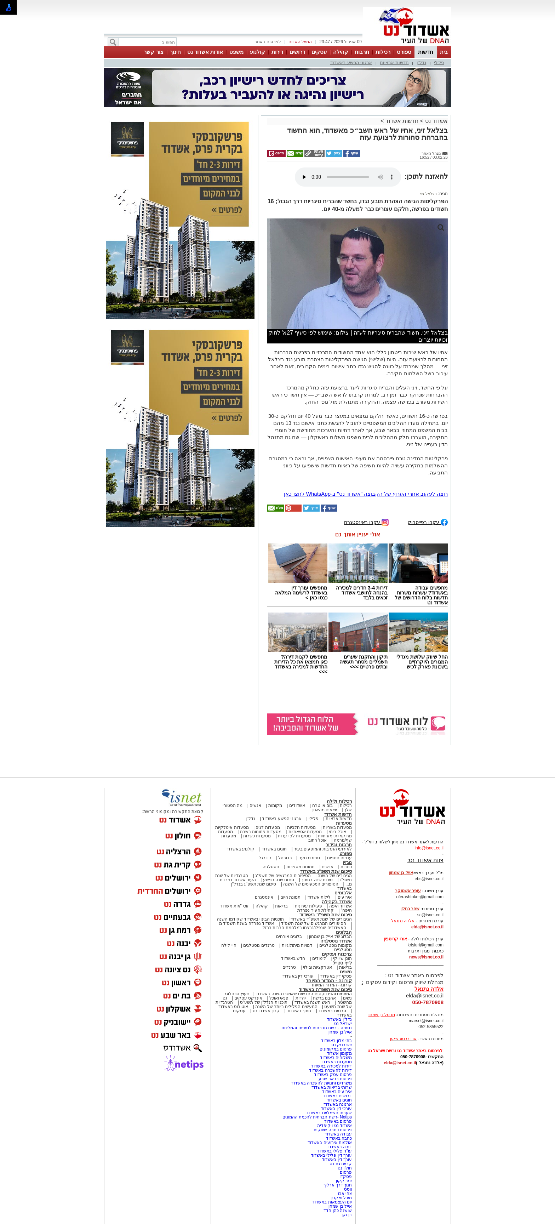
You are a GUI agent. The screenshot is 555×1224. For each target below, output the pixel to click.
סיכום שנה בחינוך (317, 879)
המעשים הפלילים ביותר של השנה (286, 1006)
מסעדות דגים (268, 827)
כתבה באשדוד (338, 1138)
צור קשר (153, 52)
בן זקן (347, 1214)
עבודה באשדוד (337, 1134)
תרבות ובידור (339, 844)
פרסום (345, 1172)
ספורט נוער (309, 857)
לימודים (318, 958)
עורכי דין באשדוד (298, 976)
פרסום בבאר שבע (335, 1078)
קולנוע (257, 52)
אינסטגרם (264, 897)
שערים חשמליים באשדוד (329, 1112)
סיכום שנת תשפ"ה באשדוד (325, 989)
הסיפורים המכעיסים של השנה (310, 884)
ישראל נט (343, 1023)
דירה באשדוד (339, 1146)
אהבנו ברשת (324, 998)
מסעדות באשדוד (336, 1061)
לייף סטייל (342, 963)
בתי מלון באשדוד (336, 1040)
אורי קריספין (395, 938)
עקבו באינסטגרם (366, 522)
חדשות (425, 52)
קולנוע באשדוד (240, 849)
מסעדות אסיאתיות (305, 831)
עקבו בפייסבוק (428, 522)
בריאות (281, 906)
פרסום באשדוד (337, 1121)
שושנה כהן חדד (338, 1210)
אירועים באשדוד (337, 1091)
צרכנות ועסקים (337, 954)
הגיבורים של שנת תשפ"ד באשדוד (321, 919)
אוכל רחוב (317, 840)
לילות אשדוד (319, 897)
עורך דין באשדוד (337, 1159)
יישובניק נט (341, 1044)
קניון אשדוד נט (265, 1010)
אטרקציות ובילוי (317, 967)
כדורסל (285, 857)
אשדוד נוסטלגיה (336, 941)
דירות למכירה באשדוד (331, 1066)
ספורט (404, 52)
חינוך (175, 52)
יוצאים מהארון (324, 809)
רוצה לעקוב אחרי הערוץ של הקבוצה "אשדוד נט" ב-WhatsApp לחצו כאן (366, 494)
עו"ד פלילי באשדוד (334, 1151)
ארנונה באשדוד (338, 1104)
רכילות (383, 52)
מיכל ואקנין (341, 1197)
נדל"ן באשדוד (339, 1019)
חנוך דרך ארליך (338, 1185)
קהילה (340, 52)
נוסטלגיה (271, 866)
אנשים (255, 805)
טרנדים (289, 967)
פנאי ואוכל (278, 998)
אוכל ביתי (337, 831)
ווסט (348, 1189)
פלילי (439, 62)
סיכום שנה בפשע (278, 879)
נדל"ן (422, 62)
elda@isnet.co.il (427, 926)
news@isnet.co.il (426, 957)
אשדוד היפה (340, 906)
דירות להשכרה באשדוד (330, 1070)
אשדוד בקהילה (337, 901)
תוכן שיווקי (342, 958)
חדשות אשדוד (401, 121)
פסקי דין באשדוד (336, 976)
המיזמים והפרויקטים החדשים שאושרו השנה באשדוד (303, 993)
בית (444, 52)
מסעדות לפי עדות (294, 835)
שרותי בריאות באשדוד (331, 1087)
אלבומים (343, 892)
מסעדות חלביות (301, 827)
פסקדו (345, 1176)
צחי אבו (345, 1193)
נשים (347, 998)
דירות (277, 52)
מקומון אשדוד (339, 1053)
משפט (236, 52)
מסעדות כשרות (257, 835)
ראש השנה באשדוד (312, 1002)
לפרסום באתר (267, 41)
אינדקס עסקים (248, 998)
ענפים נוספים (339, 857)
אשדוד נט (435, 121)
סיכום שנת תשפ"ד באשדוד (325, 914)
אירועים (345, 897)
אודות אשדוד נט (205, 52)
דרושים (297, 52)
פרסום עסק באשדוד (333, 1074)
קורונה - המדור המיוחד (329, 980)
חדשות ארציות (394, 62)
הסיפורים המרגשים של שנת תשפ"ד (313, 923)
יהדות (301, 998)
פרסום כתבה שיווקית (332, 1129)
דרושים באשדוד (337, 1095)
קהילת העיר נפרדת (315, 910)
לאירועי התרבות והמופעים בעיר (323, 849)
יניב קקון (344, 1180)
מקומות (275, 805)
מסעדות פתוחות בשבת (261, 831)
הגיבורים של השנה (334, 875)
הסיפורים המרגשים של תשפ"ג (282, 875)
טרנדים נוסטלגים (258, 945)
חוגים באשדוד (274, 849)
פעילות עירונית (308, 906)
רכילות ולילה (339, 801)
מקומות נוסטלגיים (335, 945)
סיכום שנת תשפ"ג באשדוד (326, 871)
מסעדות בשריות (337, 827)
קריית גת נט (341, 1163)
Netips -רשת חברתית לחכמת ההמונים (317, 1117)
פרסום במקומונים (336, 1049)
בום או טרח (322, 805)
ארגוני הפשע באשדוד (351, 62)
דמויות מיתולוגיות (297, 945)
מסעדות (344, 823)
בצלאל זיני (428, 194)
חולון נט (344, 1168)
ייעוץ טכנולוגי (236, 993)
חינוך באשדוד (299, 1010)
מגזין (347, 862)
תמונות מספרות (300, 866)
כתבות (346, 866)
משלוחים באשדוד (336, 1057)
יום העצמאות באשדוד (332, 1202)
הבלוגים (344, 932)
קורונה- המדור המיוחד (331, 985)
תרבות (362, 52)
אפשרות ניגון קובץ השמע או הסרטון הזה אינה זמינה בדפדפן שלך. (348, 177)
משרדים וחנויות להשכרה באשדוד (321, 1083)
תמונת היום (290, 897)
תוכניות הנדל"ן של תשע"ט (263, 1002)
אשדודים (297, 805)
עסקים (319, 52)
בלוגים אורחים (289, 936)
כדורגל (265, 857)
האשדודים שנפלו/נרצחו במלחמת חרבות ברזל (304, 927)
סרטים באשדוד (332, 1010)
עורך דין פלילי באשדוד (331, 1155)
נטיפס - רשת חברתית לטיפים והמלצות (316, 1027)
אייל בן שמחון (339, 1032)
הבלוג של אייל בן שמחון (330, 936)
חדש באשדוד (293, 958)
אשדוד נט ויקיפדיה (334, 1125)
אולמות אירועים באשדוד (330, 1142)
